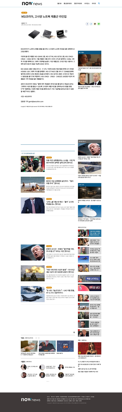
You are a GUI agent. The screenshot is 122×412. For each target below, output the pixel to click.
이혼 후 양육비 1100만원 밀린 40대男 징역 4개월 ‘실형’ (64, 354)
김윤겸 (23, 23)
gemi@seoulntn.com (36, 101)
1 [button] (46, 381)
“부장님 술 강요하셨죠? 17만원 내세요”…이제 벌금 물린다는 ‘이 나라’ (27, 354)
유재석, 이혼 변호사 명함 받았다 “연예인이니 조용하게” (51, 375)
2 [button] (47, 381)
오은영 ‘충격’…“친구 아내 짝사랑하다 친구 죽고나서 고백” (51, 368)
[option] (29, 348)
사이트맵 (92, 396)
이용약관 (57, 396)
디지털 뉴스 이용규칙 (85, 396)
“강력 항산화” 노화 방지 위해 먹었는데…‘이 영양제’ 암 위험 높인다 (45, 354)
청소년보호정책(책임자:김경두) (74, 396)
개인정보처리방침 (63, 396)
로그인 (48, 396)
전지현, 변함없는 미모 (70, 367)
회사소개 (52, 396)
